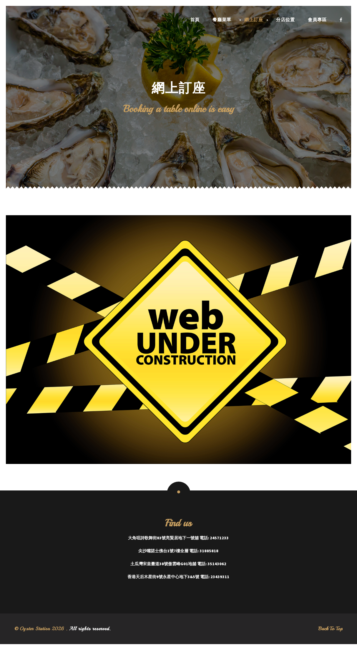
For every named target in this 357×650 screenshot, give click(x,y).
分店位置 (285, 20)
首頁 (195, 20)
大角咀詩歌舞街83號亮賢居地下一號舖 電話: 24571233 (178, 537)
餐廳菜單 (221, 20)
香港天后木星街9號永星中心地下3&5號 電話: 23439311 (178, 576)
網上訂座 (253, 20)
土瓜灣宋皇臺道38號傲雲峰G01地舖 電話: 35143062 (178, 563)
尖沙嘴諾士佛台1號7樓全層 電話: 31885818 (178, 550)
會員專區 (317, 20)
